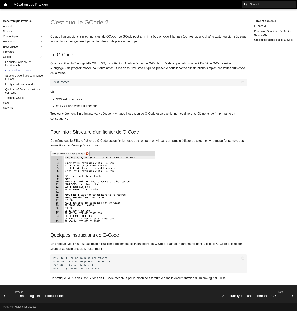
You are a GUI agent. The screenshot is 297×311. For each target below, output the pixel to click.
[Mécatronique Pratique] (5, 4)
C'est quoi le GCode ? (18, 70)
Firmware (23, 51)
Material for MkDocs (25, 306)
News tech (9, 31)
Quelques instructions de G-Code (273, 39)
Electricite (23, 41)
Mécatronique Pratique (17, 21)
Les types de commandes (20, 84)
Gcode (23, 57)
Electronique (23, 46)
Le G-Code (260, 26)
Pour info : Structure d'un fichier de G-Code (272, 33)
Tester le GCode (14, 97)
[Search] (274, 4)
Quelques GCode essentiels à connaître (23, 91)
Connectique (23, 36)
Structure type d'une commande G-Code (24, 77)
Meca (23, 103)
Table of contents (265, 21)
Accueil (7, 26)
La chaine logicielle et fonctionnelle (18, 63)
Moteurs (23, 108)
